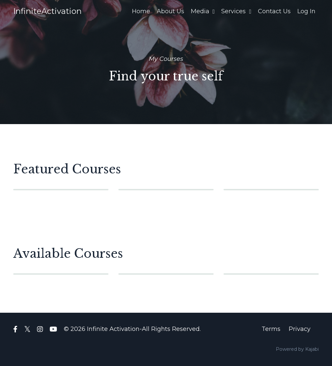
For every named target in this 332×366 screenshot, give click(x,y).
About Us (170, 11)
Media (203, 11)
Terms (271, 329)
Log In (306, 11)
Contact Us (274, 11)
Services (236, 11)
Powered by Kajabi (297, 349)
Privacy (300, 329)
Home (141, 11)
